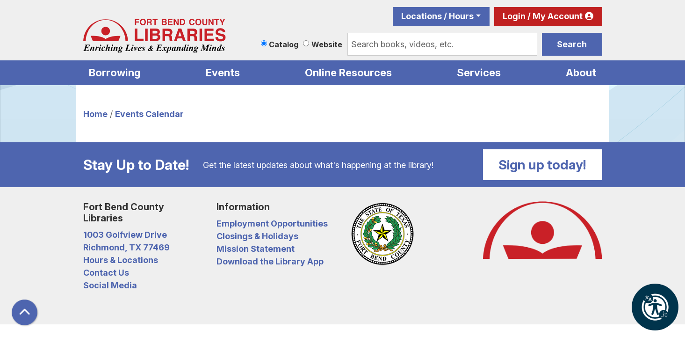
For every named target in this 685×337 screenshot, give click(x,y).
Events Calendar (149, 114)
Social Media (110, 285)
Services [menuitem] (479, 72)
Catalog (283, 44)
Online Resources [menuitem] (348, 72)
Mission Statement (255, 249)
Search (572, 44)
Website (326, 44)
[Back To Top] (24, 312)
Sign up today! (542, 165)
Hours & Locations (120, 260)
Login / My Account (543, 16)
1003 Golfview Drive (125, 235)
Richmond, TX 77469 (126, 247)
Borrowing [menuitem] (115, 72)
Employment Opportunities (272, 223)
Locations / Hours (437, 16)
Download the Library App (270, 261)
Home (95, 114)
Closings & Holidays (257, 236)
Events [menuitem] (223, 72)
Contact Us (106, 273)
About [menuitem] (581, 72)
